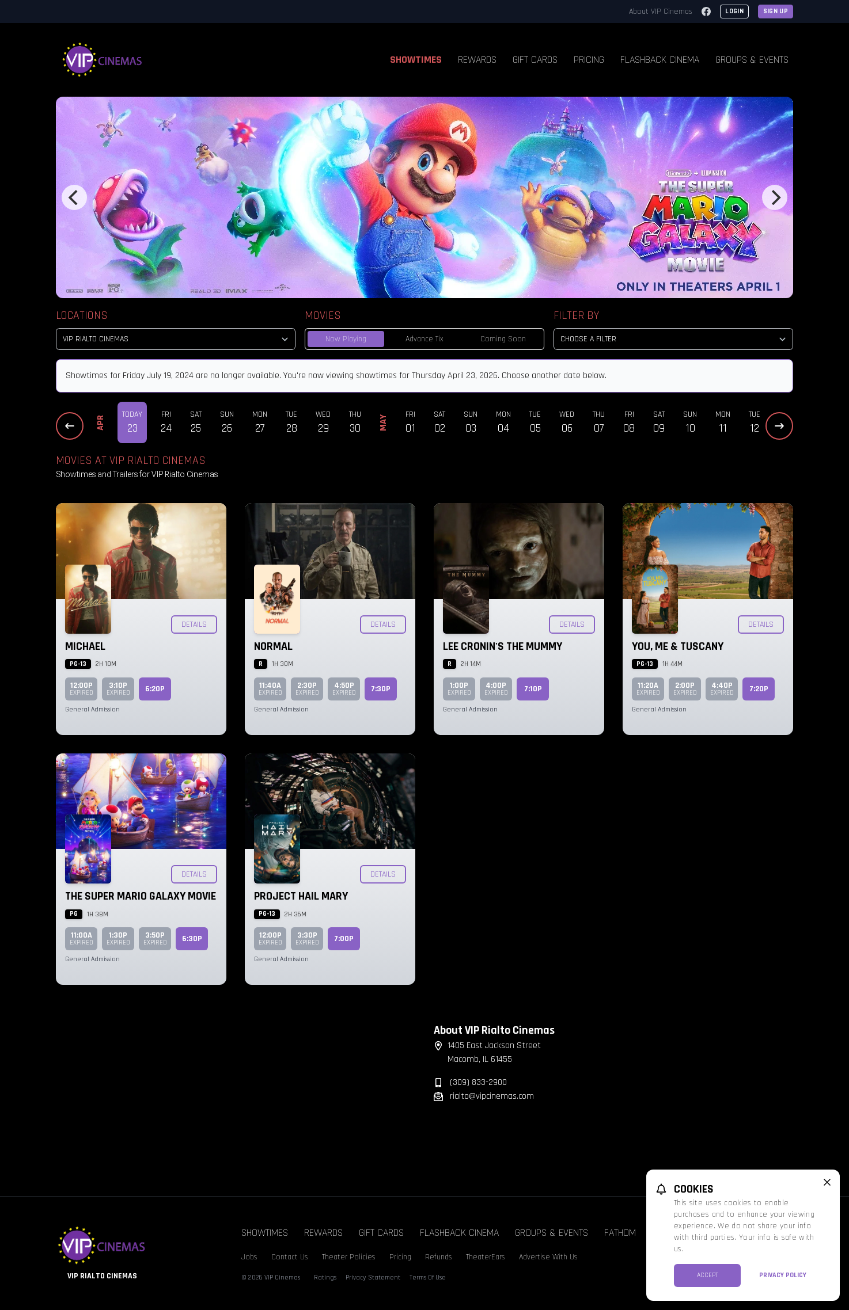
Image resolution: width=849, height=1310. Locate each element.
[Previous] (74, 197)
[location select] (175, 339)
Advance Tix (424, 339)
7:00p (344, 939)
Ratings (325, 1277)
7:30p (381, 689)
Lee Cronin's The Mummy (502, 646)
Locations (82, 315)
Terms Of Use (428, 1277)
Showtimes (416, 59)
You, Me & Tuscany (677, 646)
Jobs (249, 1257)
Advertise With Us (548, 1257)
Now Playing (345, 339)
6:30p (192, 939)
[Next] (774, 197)
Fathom (620, 1232)
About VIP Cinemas (660, 11)
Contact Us (289, 1257)
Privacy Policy (782, 1275)
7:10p (533, 689)
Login (734, 11)
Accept (707, 1275)
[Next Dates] (779, 426)
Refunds (438, 1257)
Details (194, 624)
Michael (85, 646)
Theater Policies (349, 1257)
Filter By (576, 315)
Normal (273, 646)
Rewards (477, 59)
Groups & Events (752, 59)
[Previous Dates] (70, 426)
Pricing (589, 59)
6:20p (155, 689)
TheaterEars (485, 1257)
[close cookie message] (827, 1182)
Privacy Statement (373, 1277)
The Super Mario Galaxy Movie (140, 896)
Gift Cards (535, 59)
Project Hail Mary (301, 896)
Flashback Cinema (659, 59)
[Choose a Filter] (673, 339)
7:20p (758, 689)
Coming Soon (503, 339)
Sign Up (775, 11)
